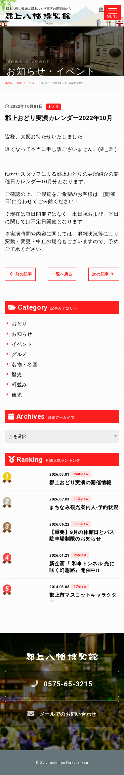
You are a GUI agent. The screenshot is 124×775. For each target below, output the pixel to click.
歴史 (17, 374)
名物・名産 (24, 364)
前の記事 (21, 274)
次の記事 (103, 274)
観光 (17, 395)
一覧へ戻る (62, 274)
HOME (8, 82)
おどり (19, 323)
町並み (19, 384)
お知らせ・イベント (27, 82)
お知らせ (22, 334)
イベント (22, 344)
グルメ (19, 354)
